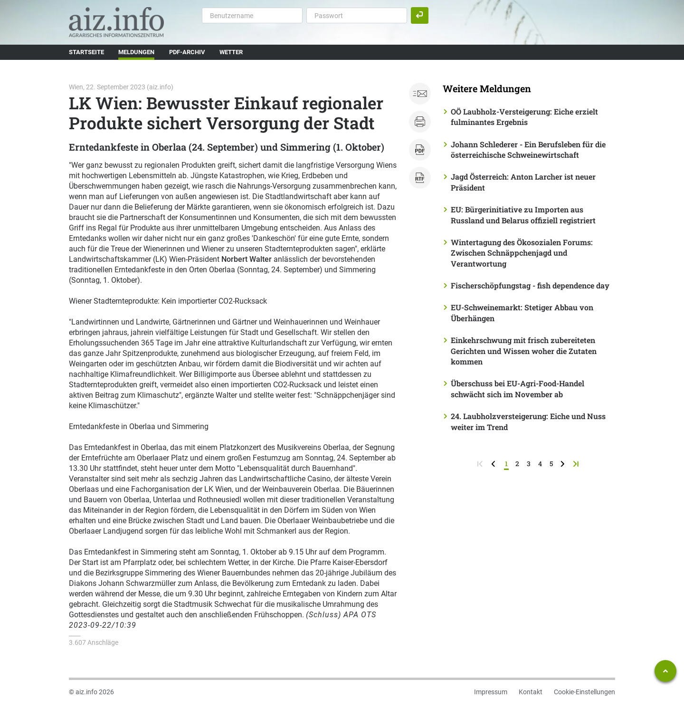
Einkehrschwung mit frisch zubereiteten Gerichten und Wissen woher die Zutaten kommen (524, 350)
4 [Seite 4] (540, 463)
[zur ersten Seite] (481, 463)
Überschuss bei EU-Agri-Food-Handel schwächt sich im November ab (517, 388)
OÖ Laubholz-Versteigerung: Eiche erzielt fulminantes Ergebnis (524, 116)
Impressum (490, 692)
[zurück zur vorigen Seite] (494, 463)
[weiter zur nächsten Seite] (563, 463)
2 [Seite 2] (517, 463)
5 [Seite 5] (551, 463)
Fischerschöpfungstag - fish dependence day (530, 285)
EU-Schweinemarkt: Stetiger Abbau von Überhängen (522, 312)
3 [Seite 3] (529, 463)
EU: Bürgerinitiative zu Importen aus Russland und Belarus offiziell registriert (523, 214)
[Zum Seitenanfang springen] (665, 671)
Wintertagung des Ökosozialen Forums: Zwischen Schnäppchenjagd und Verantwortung (522, 252)
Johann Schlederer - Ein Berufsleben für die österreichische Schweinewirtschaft (528, 149)
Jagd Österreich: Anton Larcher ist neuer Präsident (523, 182)
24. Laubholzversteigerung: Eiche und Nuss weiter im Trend (528, 421)
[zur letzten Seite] (577, 463)
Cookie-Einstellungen (584, 692)
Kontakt (530, 692)
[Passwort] (356, 15)
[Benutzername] (252, 15)
